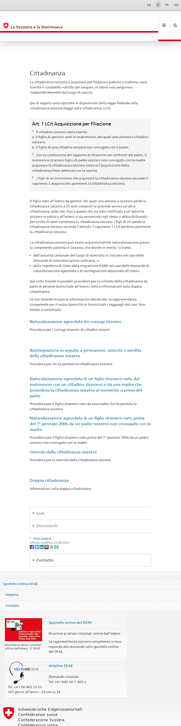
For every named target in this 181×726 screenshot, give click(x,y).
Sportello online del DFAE (70, 605)
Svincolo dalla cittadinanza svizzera (63, 434)
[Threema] (46, 529)
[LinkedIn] (42, 529)
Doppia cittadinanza (49, 463)
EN (176, 5)
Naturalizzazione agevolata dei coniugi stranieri (75, 304)
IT (158, 5)
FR (167, 5)
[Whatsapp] (51, 529)
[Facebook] (32, 529)
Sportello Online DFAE (20, 566)
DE (149, 5)
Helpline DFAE (61, 648)
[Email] (56, 529)
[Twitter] (37, 529)
